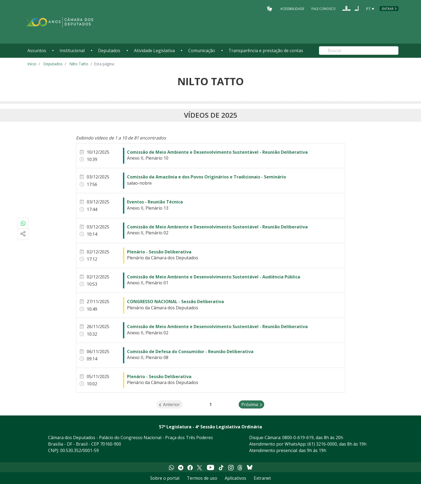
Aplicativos (235, 478)
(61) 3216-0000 (322, 444)
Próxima (252, 404)
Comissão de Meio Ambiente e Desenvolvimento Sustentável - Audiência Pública (213, 277)
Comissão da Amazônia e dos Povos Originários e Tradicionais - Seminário (206, 177)
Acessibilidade (292, 8)
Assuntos (36, 50)
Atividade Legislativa (154, 50)
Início (32, 63)
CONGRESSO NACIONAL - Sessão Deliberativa (175, 301)
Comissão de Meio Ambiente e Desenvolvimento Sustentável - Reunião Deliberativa (217, 152)
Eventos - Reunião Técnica (155, 202)
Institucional (72, 50)
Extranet (262, 478)
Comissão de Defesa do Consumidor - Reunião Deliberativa (190, 351)
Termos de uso (202, 478)
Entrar (388, 8)
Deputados (109, 50)
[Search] (358, 50)
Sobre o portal (164, 478)
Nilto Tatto (78, 63)
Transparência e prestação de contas (265, 50)
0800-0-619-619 (298, 437)
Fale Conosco (323, 8)
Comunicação (201, 50)
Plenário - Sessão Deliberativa (159, 252)
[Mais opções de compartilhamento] (23, 234)
